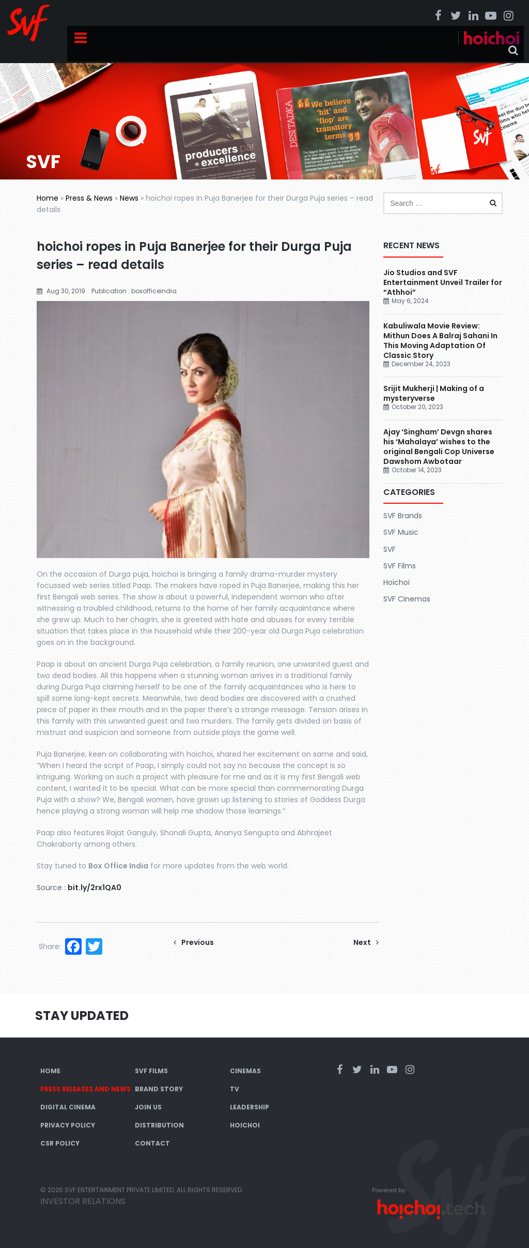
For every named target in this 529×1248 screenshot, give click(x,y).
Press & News (89, 198)
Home (47, 198)
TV (234, 1089)
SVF (389, 549)
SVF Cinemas (406, 599)
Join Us (148, 1107)
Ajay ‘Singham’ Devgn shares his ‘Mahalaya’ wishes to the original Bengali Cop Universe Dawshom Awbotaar (438, 447)
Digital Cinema (68, 1107)
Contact (152, 1143)
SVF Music (400, 532)
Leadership (249, 1107)
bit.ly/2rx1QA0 (94, 887)
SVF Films (399, 566)
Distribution (159, 1125)
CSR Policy (60, 1143)
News (129, 198)
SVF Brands (402, 515)
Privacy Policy (67, 1125)
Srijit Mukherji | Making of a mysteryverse (433, 393)
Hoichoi (396, 582)
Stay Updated (82, 1015)
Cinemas (245, 1070)
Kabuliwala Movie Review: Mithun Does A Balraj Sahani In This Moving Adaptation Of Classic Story (440, 340)
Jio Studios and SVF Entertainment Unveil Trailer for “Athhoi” (442, 282)
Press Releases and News (85, 1089)
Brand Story (159, 1089)
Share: (50, 946)
